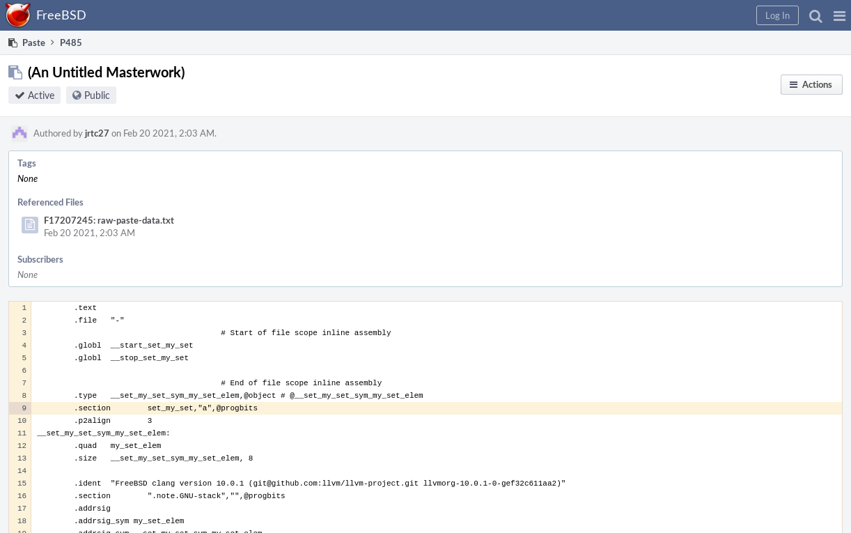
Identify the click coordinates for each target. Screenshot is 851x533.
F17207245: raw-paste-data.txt (109, 220)
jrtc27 (97, 133)
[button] (839, 15)
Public (97, 95)
